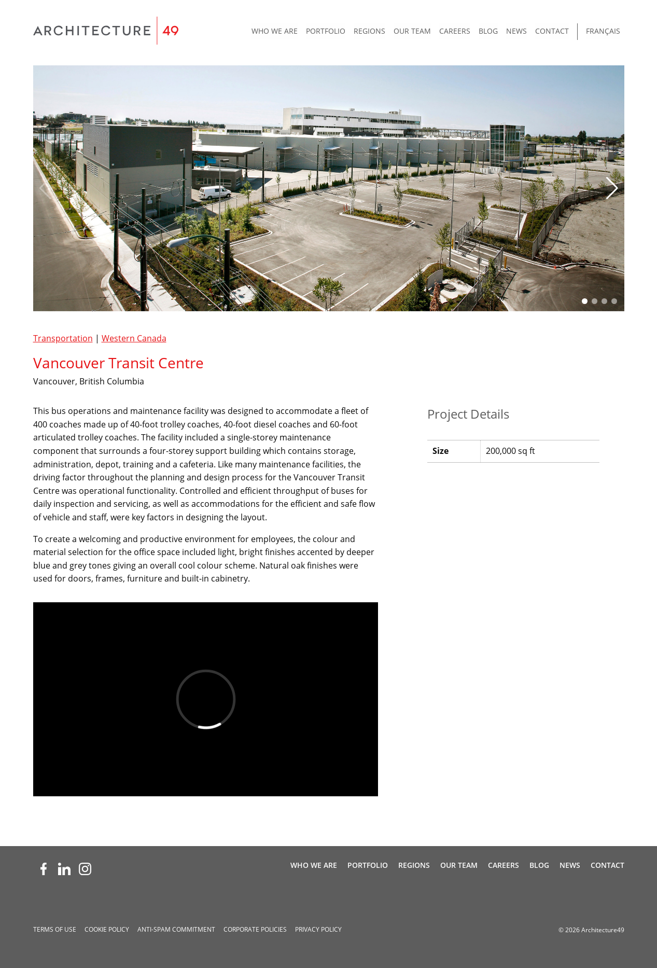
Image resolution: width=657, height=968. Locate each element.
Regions (369, 31)
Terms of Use (54, 929)
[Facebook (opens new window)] (43, 869)
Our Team (412, 31)
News (516, 31)
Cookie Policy (107, 929)
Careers (454, 31)
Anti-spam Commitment (176, 929)
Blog (488, 31)
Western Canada (134, 338)
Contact (552, 31)
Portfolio (325, 31)
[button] (612, 188)
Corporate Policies (255, 929)
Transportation (63, 338)
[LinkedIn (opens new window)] (64, 869)
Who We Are (274, 31)
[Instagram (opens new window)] (85, 869)
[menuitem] (274, 31)
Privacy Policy (318, 929)
